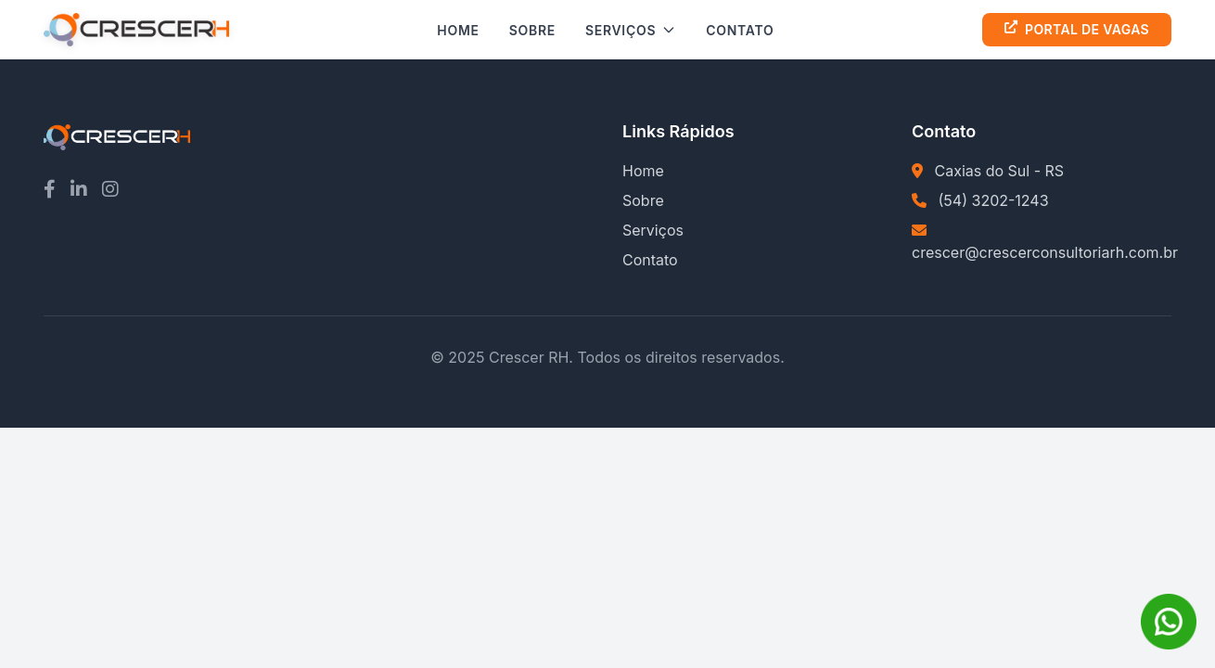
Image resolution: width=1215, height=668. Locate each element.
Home (458, 30)
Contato (740, 30)
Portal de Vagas (1076, 29)
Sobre (532, 30)
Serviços (630, 30)
